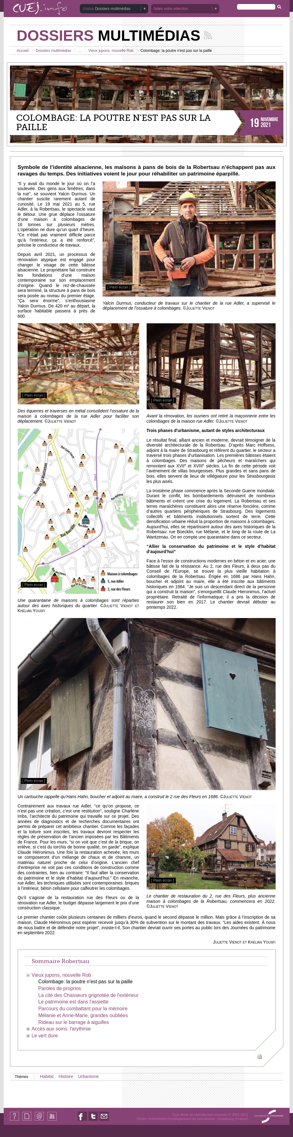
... (79, 50)
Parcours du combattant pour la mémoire (82, 1008)
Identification (52, 1120)
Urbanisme (88, 1076)
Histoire (66, 1076)
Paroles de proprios (59, 988)
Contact (39, 1120)
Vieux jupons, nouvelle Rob (110, 50)
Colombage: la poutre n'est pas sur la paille (85, 981)
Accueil (23, 50)
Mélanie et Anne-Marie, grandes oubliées (83, 1015)
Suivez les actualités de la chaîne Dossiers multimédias (208, 35)
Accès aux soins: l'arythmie (61, 1028)
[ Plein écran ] (119, 287)
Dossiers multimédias (112, 9)
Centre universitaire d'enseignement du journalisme (175, 1119)
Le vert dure (44, 1035)
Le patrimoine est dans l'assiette (73, 1001)
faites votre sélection (171, 9)
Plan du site (26, 1120)
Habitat (47, 1076)
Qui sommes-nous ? (14, 1120)
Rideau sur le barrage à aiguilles (73, 1022)
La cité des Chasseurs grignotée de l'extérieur (88, 995)
